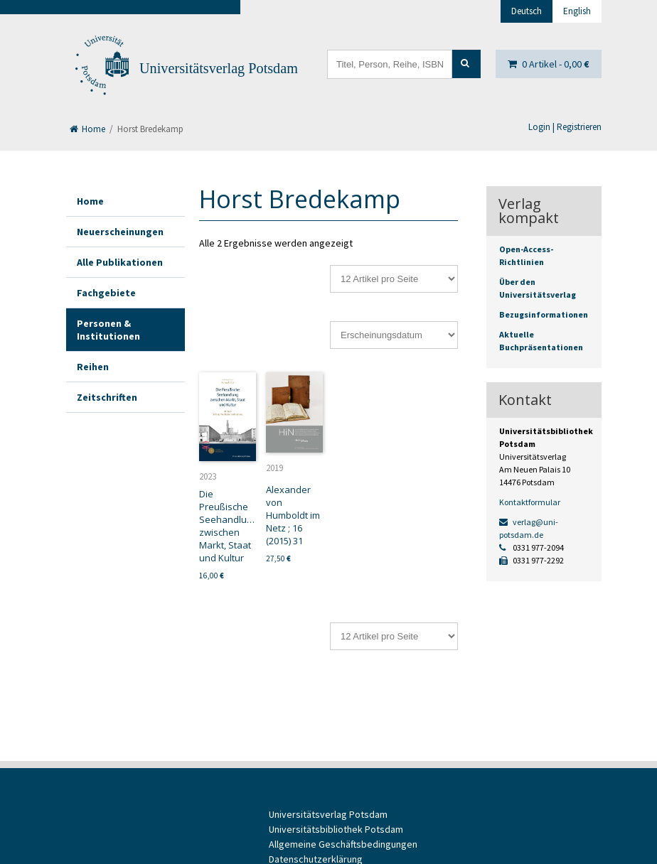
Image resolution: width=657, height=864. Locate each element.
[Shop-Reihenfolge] (394, 335)
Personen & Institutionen (108, 329)
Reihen (93, 366)
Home (87, 129)
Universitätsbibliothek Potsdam (336, 829)
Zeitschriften (107, 397)
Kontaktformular (529, 502)
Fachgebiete (106, 292)
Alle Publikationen (120, 262)
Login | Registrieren (565, 127)
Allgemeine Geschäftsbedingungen (343, 844)
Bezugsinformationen (543, 314)
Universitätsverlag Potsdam (218, 68)
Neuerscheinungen (120, 231)
